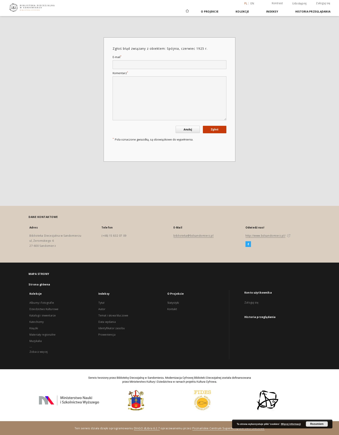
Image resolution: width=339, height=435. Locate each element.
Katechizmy (36, 322)
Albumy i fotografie (41, 303)
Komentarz (120, 73)
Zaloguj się (323, 3)
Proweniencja (106, 334)
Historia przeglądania (312, 11)
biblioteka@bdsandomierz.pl (193, 236)
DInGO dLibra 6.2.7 (147, 428)
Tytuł (101, 303)
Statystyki (173, 303)
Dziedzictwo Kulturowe (43, 309)
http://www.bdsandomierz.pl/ (265, 236)
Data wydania (107, 322)
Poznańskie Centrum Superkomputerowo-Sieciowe (228, 428)
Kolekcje (242, 11)
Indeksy (272, 11)
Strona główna (39, 284)
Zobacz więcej (38, 352)
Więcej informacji (291, 424)
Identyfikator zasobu (111, 328)
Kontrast (277, 3)
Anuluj (188, 129)
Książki (33, 328)
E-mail (117, 57)
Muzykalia (35, 341)
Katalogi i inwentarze (42, 315)
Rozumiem (317, 424)
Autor (102, 309)
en (252, 3)
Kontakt (172, 309)
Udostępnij (299, 3)
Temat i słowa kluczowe (113, 315)
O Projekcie (209, 11)
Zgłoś (214, 129)
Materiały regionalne (42, 334)
